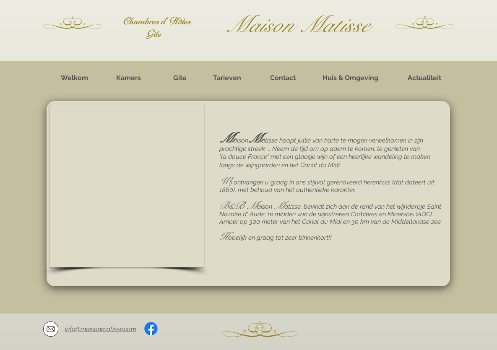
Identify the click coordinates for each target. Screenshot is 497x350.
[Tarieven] (227, 78)
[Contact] (283, 78)
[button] (126, 185)
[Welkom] (74, 78)
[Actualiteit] (424, 78)
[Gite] (180, 78)
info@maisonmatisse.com (100, 329)
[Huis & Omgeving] (350, 78)
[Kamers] (128, 78)
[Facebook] (151, 328)
